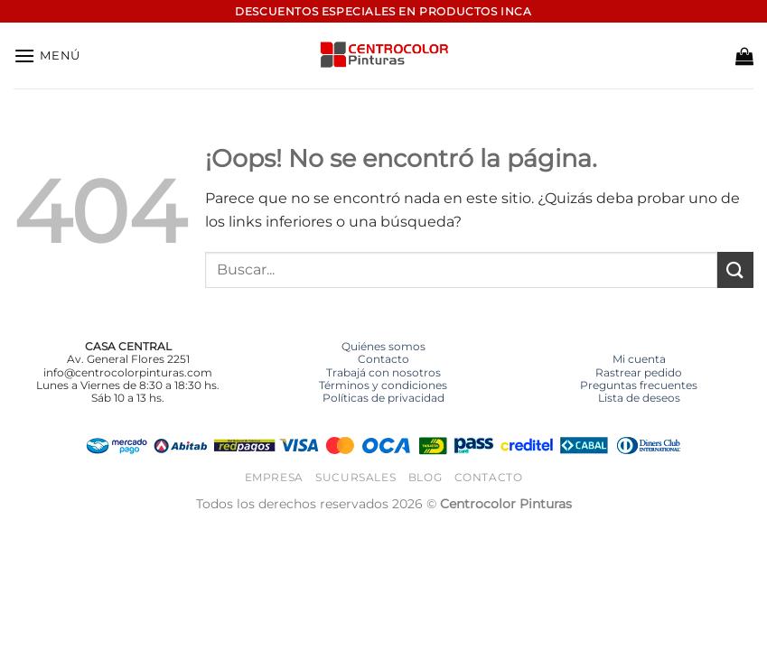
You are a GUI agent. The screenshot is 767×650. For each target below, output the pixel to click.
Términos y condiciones (383, 385)
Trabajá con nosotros (383, 372)
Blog (425, 477)
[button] (47, 55)
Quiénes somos (383, 346)
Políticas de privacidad (383, 397)
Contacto (383, 359)
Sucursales (355, 477)
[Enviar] (735, 269)
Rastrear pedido (638, 372)
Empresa (274, 477)
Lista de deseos (639, 397)
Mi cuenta (639, 359)
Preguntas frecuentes (638, 385)
